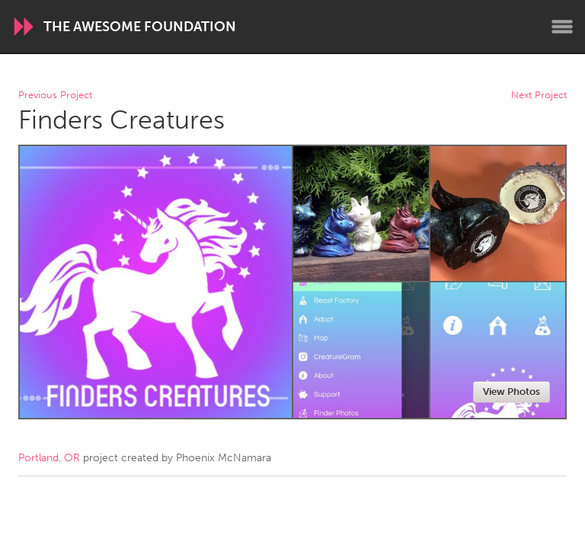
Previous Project (55, 95)
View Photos (511, 391)
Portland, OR (49, 457)
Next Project (539, 95)
